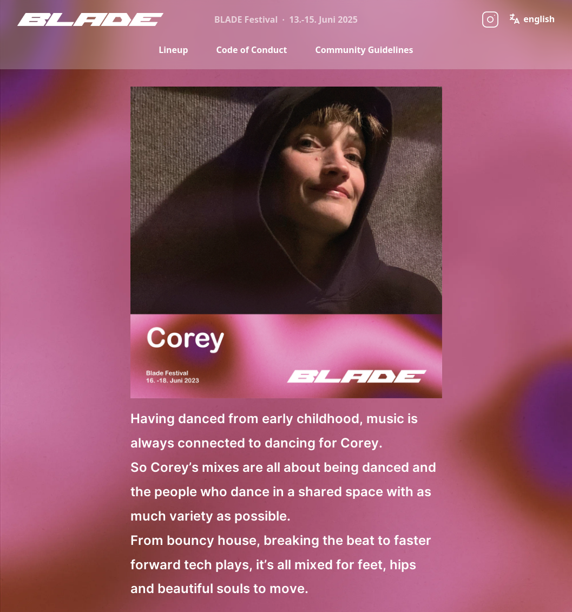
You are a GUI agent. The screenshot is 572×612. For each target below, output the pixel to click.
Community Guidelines (364, 50)
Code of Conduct (251, 50)
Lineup (173, 50)
